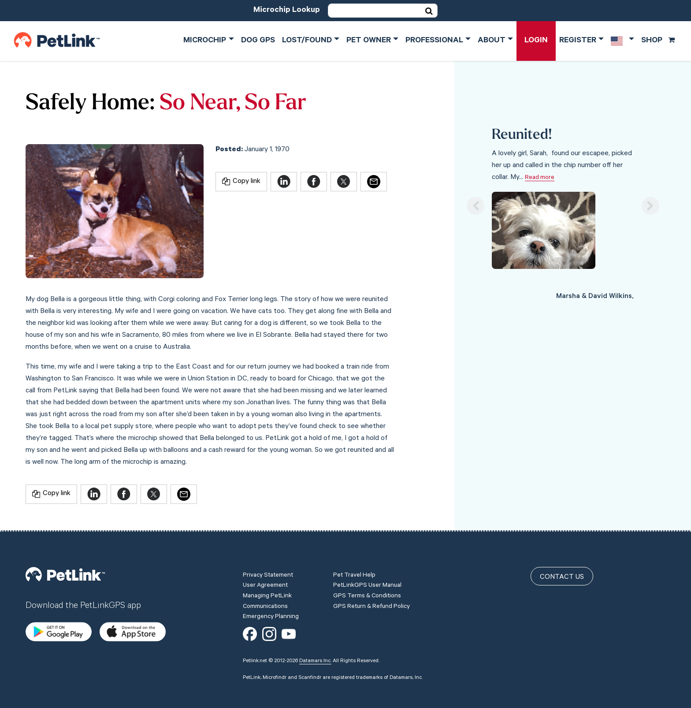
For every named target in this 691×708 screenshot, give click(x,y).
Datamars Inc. (315, 661)
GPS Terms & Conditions (367, 596)
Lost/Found (307, 41)
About (491, 41)
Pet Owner (368, 41)
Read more (539, 178)
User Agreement (265, 585)
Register (577, 41)
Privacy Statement (268, 575)
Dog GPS (258, 41)
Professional (434, 41)
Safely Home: (90, 104)
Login (536, 41)
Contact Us (562, 577)
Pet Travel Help (354, 575)
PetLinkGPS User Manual (367, 585)
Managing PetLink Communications (267, 602)
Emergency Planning (271, 617)
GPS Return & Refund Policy (371, 607)
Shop (658, 41)
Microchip (204, 41)
